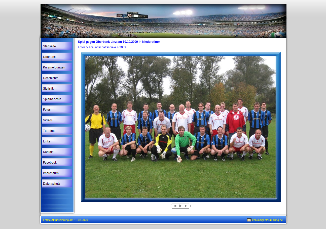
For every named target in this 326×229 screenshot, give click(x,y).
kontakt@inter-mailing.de (267, 219)
